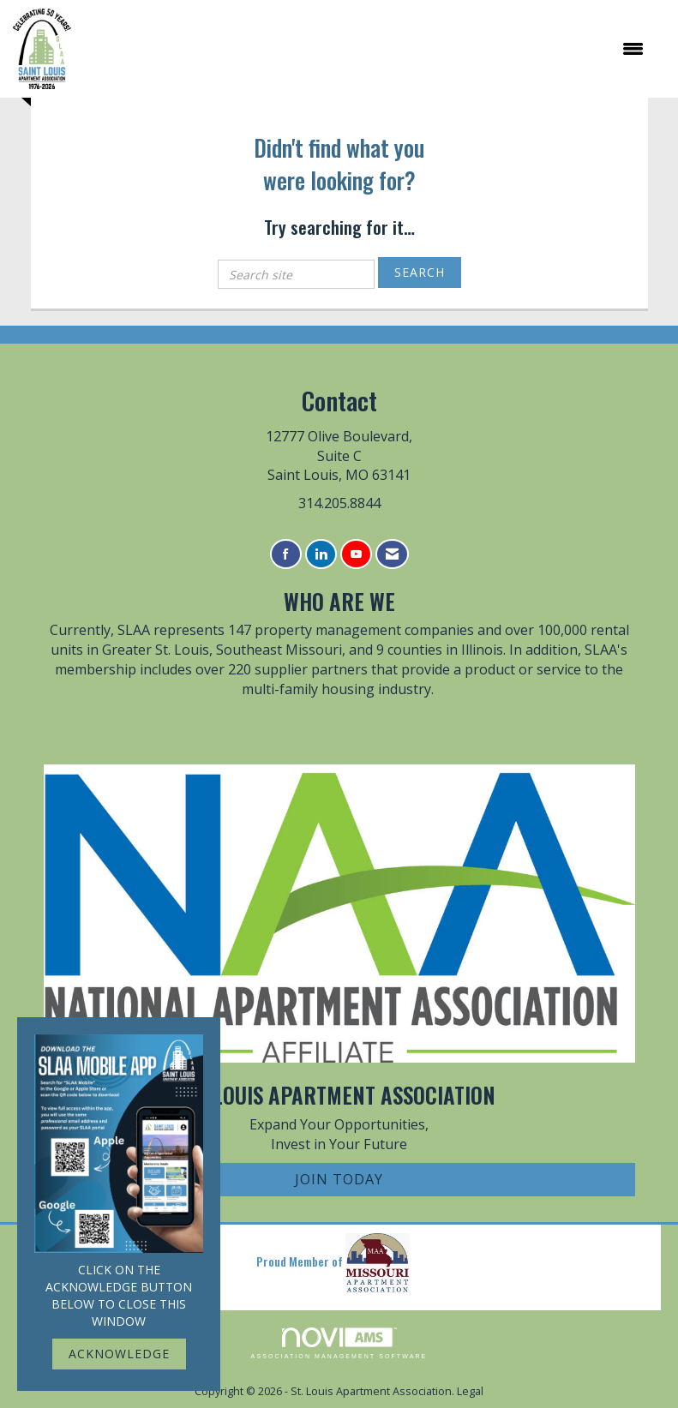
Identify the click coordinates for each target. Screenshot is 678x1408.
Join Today (339, 1179)
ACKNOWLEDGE (119, 1353)
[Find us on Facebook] (286, 554)
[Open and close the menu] (366, 49)
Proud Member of (333, 1263)
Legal (470, 1391)
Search (419, 272)
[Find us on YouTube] (356, 554)
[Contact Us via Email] (392, 554)
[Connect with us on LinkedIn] (321, 554)
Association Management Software (339, 1343)
